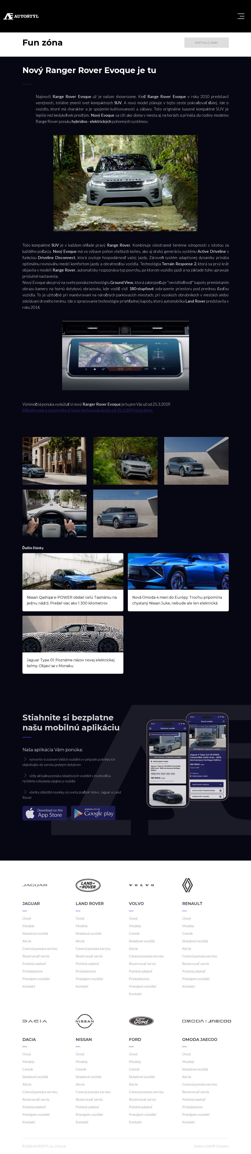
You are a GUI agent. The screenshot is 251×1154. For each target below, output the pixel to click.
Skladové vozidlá (35, 933)
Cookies (223, 1146)
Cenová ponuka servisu (39, 948)
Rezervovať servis (35, 956)
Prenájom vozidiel (36, 979)
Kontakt (28, 986)
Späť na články (206, 42)
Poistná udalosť (34, 963)
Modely (28, 926)
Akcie (26, 941)
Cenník (134, 933)
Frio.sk (61, 1146)
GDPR (211, 1146)
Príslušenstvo (32, 971)
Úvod (26, 918)
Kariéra (199, 1146)
